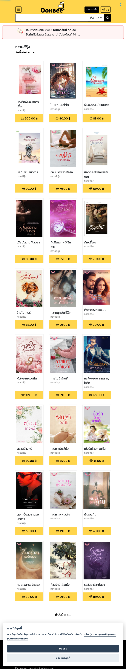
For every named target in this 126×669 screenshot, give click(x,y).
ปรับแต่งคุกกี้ (63, 658)
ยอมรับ (63, 648)
